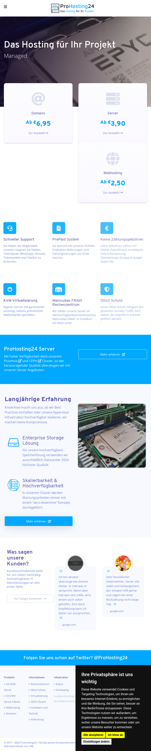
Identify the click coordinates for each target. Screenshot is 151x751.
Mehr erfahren (112, 354)
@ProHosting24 (110, 657)
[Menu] (5, 6)
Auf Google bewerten (30, 598)
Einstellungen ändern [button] (96, 741)
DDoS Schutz (38, 690)
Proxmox (13, 361)
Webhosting (13, 707)
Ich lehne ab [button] (115, 734)
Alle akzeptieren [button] (93, 734)
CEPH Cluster (38, 701)
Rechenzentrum (40, 684)
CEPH (35, 361)
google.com (69, 624)
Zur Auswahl (38, 133)
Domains (11, 713)
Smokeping (62, 690)
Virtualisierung (39, 696)
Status (59, 684)
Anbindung (37, 719)
